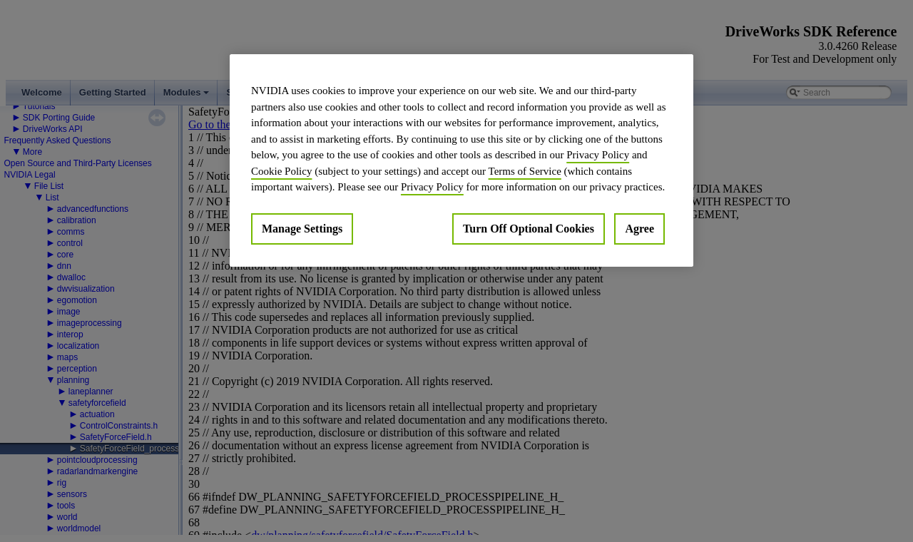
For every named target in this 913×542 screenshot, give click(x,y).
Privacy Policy (597, 154)
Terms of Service (525, 171)
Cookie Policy (281, 171)
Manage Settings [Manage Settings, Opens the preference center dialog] (302, 229)
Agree (639, 229)
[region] (461, 160)
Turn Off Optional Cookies (528, 229)
